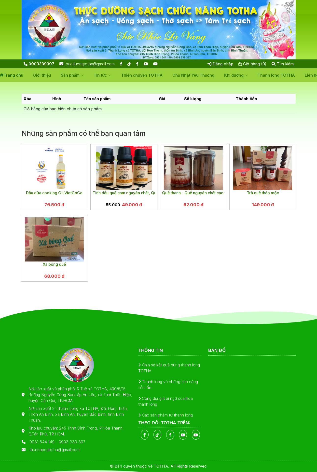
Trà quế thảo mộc (263, 192)
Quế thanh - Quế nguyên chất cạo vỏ (193, 192)
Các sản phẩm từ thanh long (165, 415)
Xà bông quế (54, 264)
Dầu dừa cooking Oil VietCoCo (54, 192)
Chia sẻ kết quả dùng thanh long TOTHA (169, 367)
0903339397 (39, 63)
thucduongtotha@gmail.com (87, 63)
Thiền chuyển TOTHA (142, 75)
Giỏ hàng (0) (252, 63)
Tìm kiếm (283, 63)
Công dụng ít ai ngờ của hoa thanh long (165, 401)
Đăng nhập (220, 63)
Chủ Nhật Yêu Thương (193, 75)
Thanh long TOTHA (276, 75)
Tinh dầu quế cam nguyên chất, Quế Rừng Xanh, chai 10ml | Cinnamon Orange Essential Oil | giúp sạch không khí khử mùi (124, 192)
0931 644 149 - (44, 441)
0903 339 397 (72, 441)
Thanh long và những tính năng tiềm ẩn (168, 384)
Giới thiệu (42, 75)
